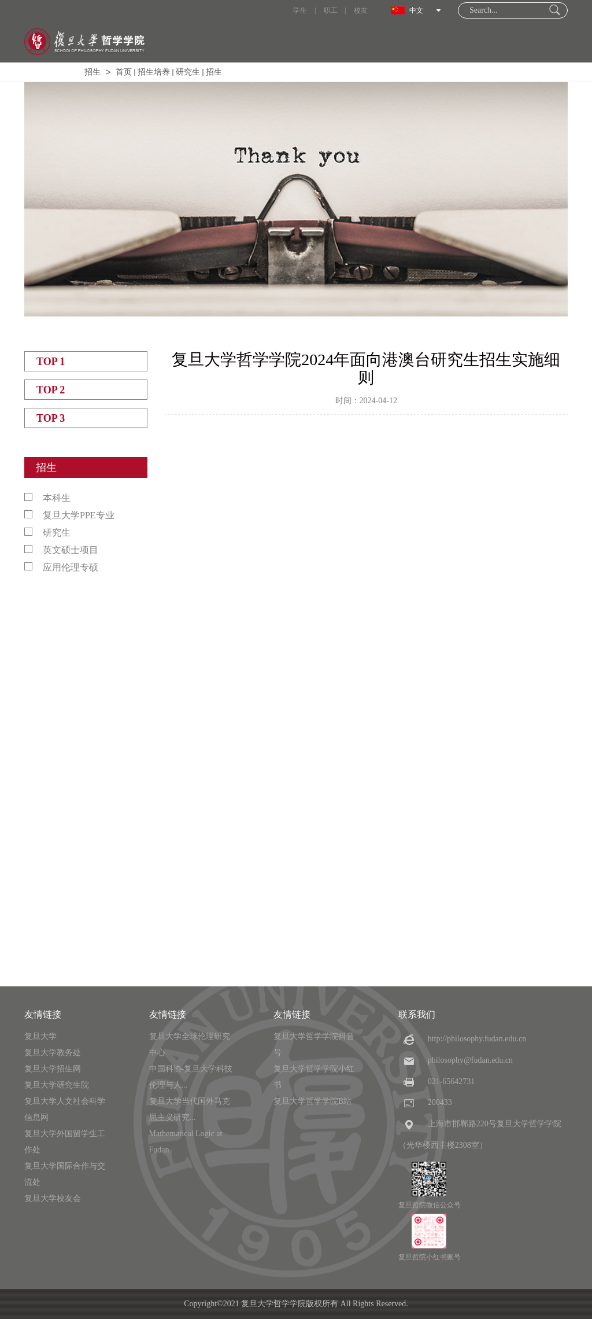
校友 (361, 10)
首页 (124, 72)
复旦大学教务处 (52, 1052)
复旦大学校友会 (52, 1198)
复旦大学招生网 (52, 1068)
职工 (331, 10)
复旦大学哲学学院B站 (312, 1101)
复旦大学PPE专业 (69, 515)
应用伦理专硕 (61, 567)
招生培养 (154, 72)
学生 (300, 10)
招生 (92, 72)
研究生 (188, 72)
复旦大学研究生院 (56, 1085)
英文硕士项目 (61, 550)
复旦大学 (40, 1036)
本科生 (47, 498)
